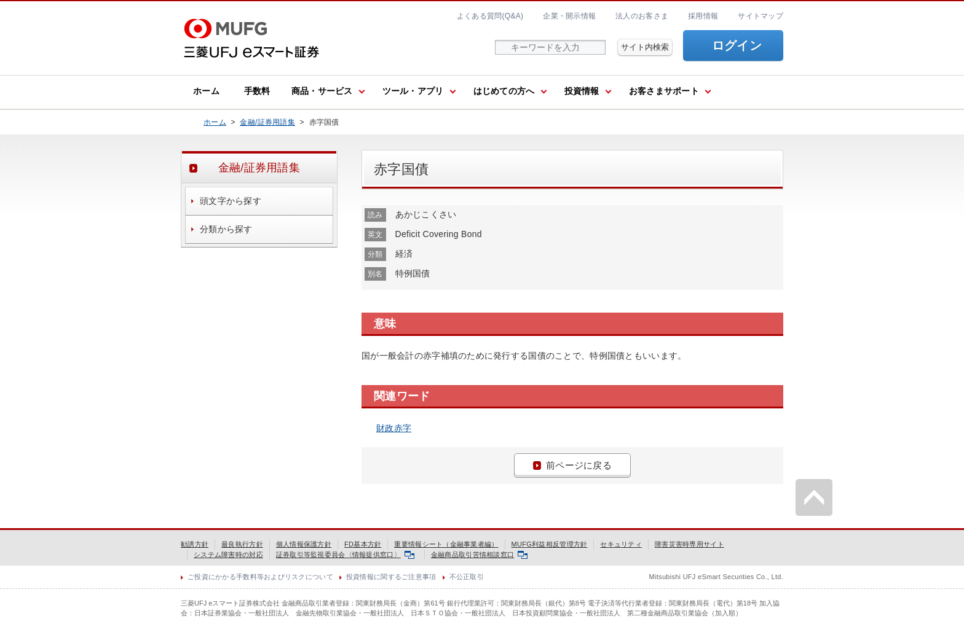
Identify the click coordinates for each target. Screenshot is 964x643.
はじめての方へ (504, 91)
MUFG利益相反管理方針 (550, 544)
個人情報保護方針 (303, 544)
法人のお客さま (641, 16)
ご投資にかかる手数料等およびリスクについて (260, 576)
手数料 (257, 91)
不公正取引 (466, 576)
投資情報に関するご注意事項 (391, 576)
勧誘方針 (194, 544)
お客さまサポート (664, 91)
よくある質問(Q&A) (490, 16)
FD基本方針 (362, 544)
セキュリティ (621, 544)
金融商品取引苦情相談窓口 (479, 554)
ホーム (206, 91)
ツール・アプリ (413, 91)
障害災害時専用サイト (689, 544)
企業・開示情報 (569, 16)
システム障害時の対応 (228, 554)
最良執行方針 (242, 544)
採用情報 (703, 16)
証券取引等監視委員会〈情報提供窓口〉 (345, 554)
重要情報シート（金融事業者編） (446, 544)
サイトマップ (760, 16)
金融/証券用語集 (267, 122)
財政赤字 (393, 428)
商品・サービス (322, 91)
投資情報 (581, 91)
